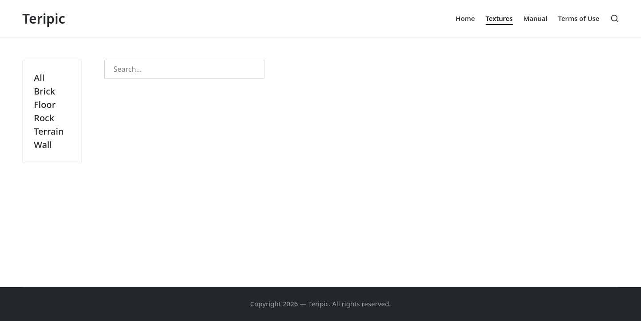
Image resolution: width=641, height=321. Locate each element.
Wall (43, 145)
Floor (45, 105)
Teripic (43, 18)
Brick (44, 91)
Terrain (49, 131)
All (39, 78)
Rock (44, 118)
